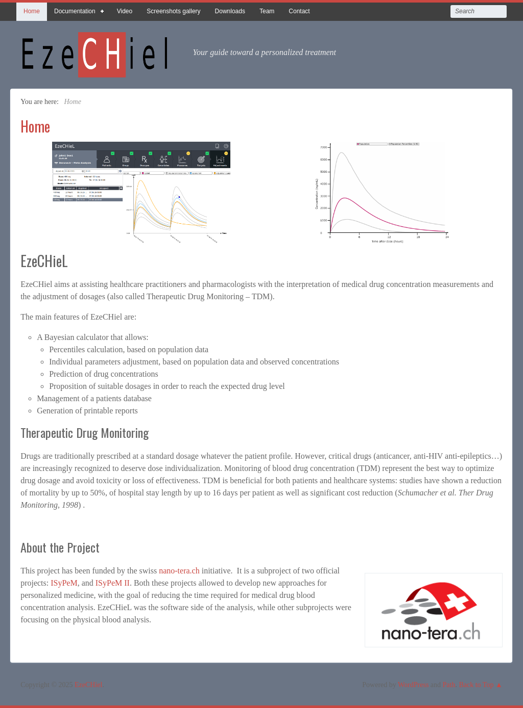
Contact (299, 11)
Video (124, 11)
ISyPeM (64, 583)
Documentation (75, 13)
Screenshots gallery (173, 11)
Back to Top (476, 685)
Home (31, 11)
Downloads (230, 11)
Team (266, 11)
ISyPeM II (113, 583)
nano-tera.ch (179, 570)
